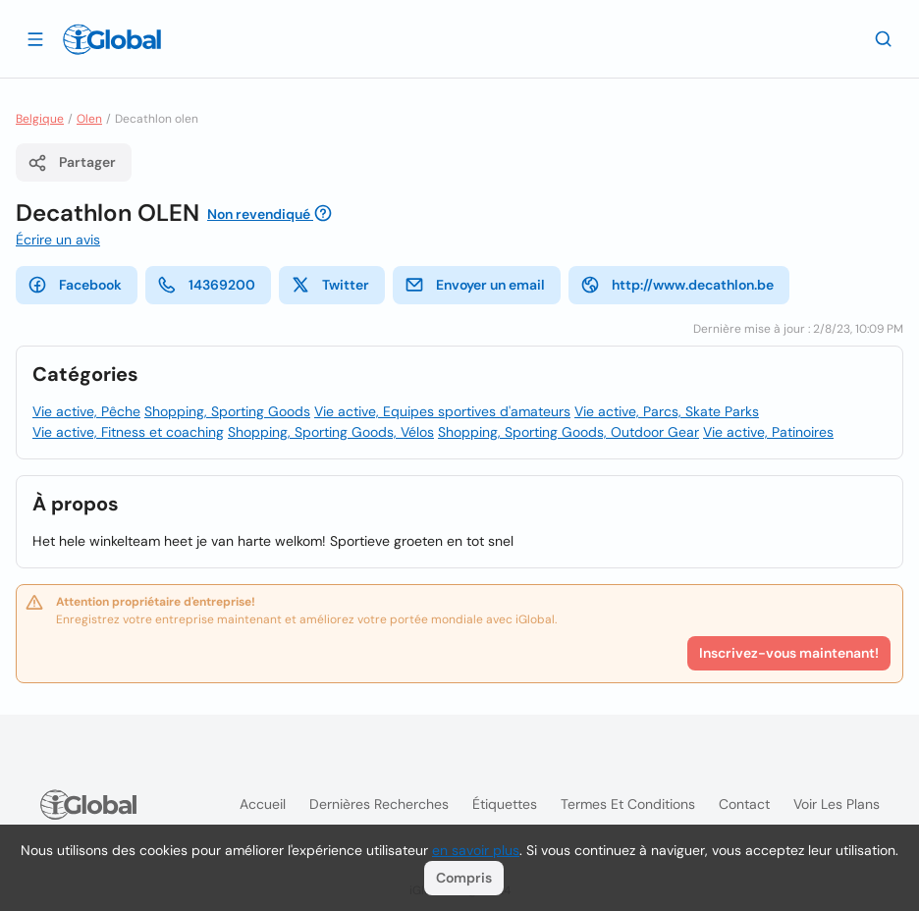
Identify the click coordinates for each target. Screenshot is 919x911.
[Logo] (112, 39)
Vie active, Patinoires (768, 432)
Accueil (263, 804)
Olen (89, 119)
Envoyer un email (475, 285)
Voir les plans (836, 804)
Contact (744, 804)
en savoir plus (475, 850)
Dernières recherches (379, 804)
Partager (71, 163)
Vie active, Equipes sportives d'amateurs (442, 411)
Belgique (40, 119)
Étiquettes (504, 804)
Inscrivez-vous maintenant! (789, 653)
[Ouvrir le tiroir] (35, 38)
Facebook (74, 285)
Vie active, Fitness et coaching (128, 432)
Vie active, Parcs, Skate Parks (666, 411)
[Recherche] (883, 38)
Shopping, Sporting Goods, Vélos (331, 432)
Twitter (330, 285)
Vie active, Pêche (86, 411)
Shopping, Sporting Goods (227, 411)
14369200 (206, 285)
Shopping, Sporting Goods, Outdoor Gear (568, 432)
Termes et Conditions (628, 804)
